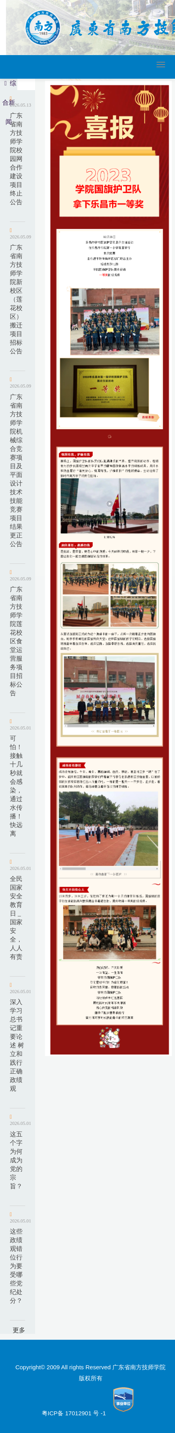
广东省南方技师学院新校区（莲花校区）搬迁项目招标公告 (16, 299)
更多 (19, 1330)
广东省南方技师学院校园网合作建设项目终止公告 (16, 158)
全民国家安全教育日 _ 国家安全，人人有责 (16, 917)
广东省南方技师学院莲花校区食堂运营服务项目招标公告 (16, 641)
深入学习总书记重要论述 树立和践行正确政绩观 (17, 1045)
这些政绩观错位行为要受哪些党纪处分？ (16, 1266)
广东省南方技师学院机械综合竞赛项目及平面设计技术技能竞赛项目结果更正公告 (16, 470)
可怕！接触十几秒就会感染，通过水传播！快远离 (16, 786)
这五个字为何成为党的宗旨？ (16, 1160)
